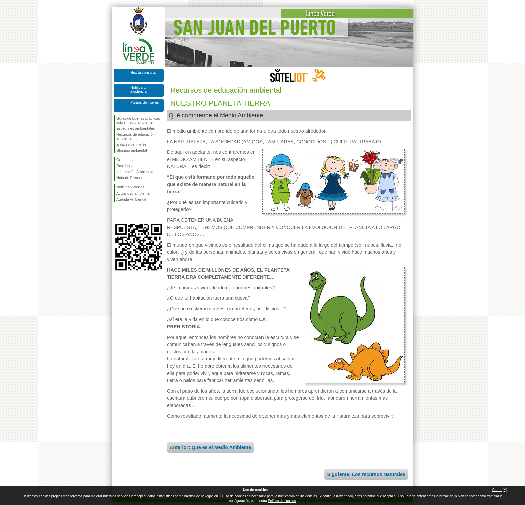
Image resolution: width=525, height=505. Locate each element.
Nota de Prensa (129, 178)
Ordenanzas (126, 160)
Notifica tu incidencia (138, 89)
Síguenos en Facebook (118, 213)
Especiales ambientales (135, 128)
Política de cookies (282, 501)
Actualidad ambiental (133, 193)
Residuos (124, 166)
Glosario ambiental (131, 150)
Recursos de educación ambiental (135, 136)
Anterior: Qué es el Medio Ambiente (210, 447)
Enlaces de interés (131, 144)
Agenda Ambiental (131, 199)
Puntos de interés (144, 102)
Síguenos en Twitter (129, 213)
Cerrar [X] (499, 490)
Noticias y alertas (130, 187)
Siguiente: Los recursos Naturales (366, 474)
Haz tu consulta (143, 72)
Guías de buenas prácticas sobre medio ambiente (138, 120)
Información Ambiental (134, 172)
